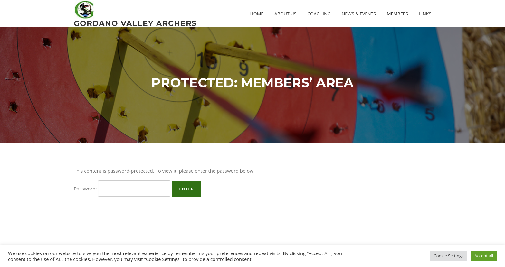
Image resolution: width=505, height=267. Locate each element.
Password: (122, 188)
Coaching (318, 14)
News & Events (359, 14)
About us (285, 14)
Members (397, 14)
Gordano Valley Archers (135, 23)
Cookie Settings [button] (448, 256)
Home (256, 14)
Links (425, 14)
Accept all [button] (483, 256)
